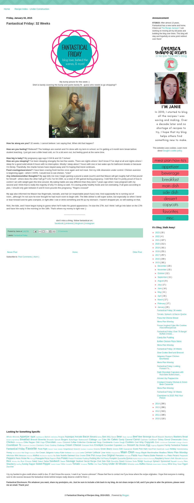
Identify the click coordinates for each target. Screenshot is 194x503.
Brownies (42, 439)
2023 (157, 232)
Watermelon (157, 464)
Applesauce (40, 437)
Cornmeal (172, 442)
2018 (157, 251)
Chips (42, 442)
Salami (41, 461)
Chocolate (51, 442)
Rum (23, 461)
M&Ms (108, 453)
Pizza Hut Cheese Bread (167, 318)
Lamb (77, 453)
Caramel (129, 439)
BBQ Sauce (112, 437)
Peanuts (160, 455)
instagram (89, 223)
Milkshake (10, 455)
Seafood (80, 461)
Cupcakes (118, 445)
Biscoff (155, 437)
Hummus (32, 453)
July (160, 285)
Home (7, 9)
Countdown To (14, 445)
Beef (135, 436)
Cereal (167, 439)
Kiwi (73, 453)
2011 (157, 415)
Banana (93, 437)
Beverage (147, 437)
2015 (157, 262)
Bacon (86, 436)
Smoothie (115, 461)
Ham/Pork (152, 449)
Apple (33, 437)
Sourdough (148, 461)
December (162, 266)
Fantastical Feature (179, 445)
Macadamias (116, 453)
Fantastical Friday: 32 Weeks (169, 392)
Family (167, 445)
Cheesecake (176, 439)
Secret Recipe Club (93, 461)
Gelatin (60, 449)
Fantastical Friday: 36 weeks (169, 310)
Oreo (104, 455)
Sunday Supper (29, 464)
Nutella (64, 455)
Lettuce (97, 452)
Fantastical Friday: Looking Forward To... (168, 367)
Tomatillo (69, 464)
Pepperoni (184, 455)
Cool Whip (139, 442)
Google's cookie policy (172, 151)
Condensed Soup (94, 442)
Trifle (96, 464)
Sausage (71, 461)
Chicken (11, 442)
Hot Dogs (25, 453)
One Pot (90, 455)
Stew (186, 461)
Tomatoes (84, 464)
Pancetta (128, 455)
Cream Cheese (73, 445)
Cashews (144, 440)
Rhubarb (185, 458)
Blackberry (169, 437)
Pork (59, 458)
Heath (167, 449)
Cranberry (40, 445)
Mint (17, 455)
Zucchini (10, 467)
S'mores (28, 461)
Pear (166, 455)
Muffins (36, 455)
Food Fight (43, 449)
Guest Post (138, 449)
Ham (145, 449)
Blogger (125, 495)
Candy (122, 439)
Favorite (32, 448)
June (160, 288)
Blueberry (177, 437)
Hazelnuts (161, 449)
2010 (157, 418)
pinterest (69, 223)
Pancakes (120, 455)
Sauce (63, 461)
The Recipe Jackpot (170, 28)
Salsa (47, 461)
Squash (174, 461)
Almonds (16, 437)
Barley (99, 437)
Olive (77, 455)
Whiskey (164, 464)
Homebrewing (182, 449)
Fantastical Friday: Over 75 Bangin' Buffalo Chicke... (172, 332)
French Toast (53, 449)
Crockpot (99, 445)
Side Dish (106, 461)
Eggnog (154, 445)
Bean (120, 436)
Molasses (23, 455)
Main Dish (128, 452)
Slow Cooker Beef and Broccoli (170, 352)
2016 (157, 259)
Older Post (137, 252)
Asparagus (70, 437)
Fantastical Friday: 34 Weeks (169, 349)
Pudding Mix (94, 458)
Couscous (26, 445)
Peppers (11, 458)
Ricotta (14, 461)
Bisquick (161, 437)
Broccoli (34, 439)
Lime (103, 452)
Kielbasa (68, 453)
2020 (157, 244)
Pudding (86, 458)
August (161, 281)
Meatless (163, 452)
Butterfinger (74, 440)
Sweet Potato (56, 464)
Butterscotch (84, 440)
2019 (157, 248)
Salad (35, 461)
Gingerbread (68, 449)
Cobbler (60, 442)
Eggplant (160, 445)
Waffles (142, 464)
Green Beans (107, 449)
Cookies (130, 442)
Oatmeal (71, 455)
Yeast (179, 464)
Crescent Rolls (88, 445)
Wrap (175, 464)
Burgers (65, 439)
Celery (161, 439)
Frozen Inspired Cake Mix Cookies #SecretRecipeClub (171, 326)
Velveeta (131, 464)
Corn (157, 442)
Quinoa (129, 458)
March (161, 300)
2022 (157, 236)
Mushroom (44, 455)
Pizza (47, 458)
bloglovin (79, 223)
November (162, 270)
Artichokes (54, 437)
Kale (62, 452)
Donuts (142, 445)
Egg (148, 445)
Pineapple (39, 458)
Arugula (61, 437)
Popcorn (53, 458)
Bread (185, 437)
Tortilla (91, 464)
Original (111, 455)
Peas (170, 455)
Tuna (100, 464)
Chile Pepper (30, 442)
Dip (137, 445)
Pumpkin (114, 458)
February (162, 303)
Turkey (105, 464)
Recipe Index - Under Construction (32, 9)
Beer (140, 437)
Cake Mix (106, 439)
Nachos (50, 455)
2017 (157, 255)
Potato (64, 458)
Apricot (48, 437)
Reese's (167, 458)
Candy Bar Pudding (165, 337)
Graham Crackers (87, 449)
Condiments (107, 442)
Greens (116, 449)
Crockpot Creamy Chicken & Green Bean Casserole (172, 383)
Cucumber (109, 445)
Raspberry (159, 458)
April (160, 296)
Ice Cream (41, 452)
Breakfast (25, 439)
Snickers (129, 461)
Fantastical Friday (20, 235)
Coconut (67, 442)
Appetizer (25, 436)
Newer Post (12, 252)
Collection (81, 442)
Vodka (137, 464)
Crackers (33, 445)
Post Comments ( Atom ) (28, 257)
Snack (122, 461)
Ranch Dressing (149, 458)
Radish (135, 458)
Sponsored (166, 461)
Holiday (173, 449)
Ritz (19, 461)
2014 (157, 404)
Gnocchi (77, 449)
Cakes (115, 439)
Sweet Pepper (43, 464)
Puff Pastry (105, 458)
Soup (140, 461)
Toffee (63, 464)
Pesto (18, 458)
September (163, 277)
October (161, 273)
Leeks (82, 453)
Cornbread (164, 442)
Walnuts (149, 464)
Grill (121, 449)
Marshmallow (153, 452)
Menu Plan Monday (165, 322)
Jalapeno (50, 452)
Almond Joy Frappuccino (167, 378)
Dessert (131, 445)
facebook (59, 223)
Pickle (24, 458)
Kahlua (57, 453)
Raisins (140, 458)
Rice (9, 461)
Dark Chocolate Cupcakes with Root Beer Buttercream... (170, 373)
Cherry (185, 440)
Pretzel (71, 458)
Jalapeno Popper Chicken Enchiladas (168, 357)
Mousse (30, 455)
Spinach (157, 461)
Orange (98, 455)
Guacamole (128, 449)
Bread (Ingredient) (13, 440)
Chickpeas (20, 442)
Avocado (79, 437)
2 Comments (63, 231)
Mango (138, 453)
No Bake (57, 455)
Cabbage (93, 439)
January (161, 307)
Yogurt (185, 464)
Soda (135, 461)
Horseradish (17, 453)
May (160, 292)
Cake (100, 440)
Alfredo (9, 437)
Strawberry (11, 464)
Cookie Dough (119, 442)
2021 (157, 240)
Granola (97, 449)
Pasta (134, 455)
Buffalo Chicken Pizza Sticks (169, 341)
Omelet (83, 455)
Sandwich (54, 461)
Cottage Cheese (182, 442)
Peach (140, 455)
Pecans (176, 455)
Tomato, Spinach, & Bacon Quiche (171, 314)
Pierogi (32, 458)
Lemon (89, 452)
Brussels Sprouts (54, 440)
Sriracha (180, 461)
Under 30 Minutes (117, 464)
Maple (144, 452)
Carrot (137, 439)
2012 (157, 411)
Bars (104, 437)
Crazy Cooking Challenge (55, 445)
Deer (125, 445)
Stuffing (19, 464)
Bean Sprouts (128, 437)
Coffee (74, 442)
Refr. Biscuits (176, 458)
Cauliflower (153, 440)
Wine (170, 464)
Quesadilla (122, 458)
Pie (28, 458)
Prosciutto (78, 458)
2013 (157, 407)
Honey (9, 452)
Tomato (76, 464)
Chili (38, 442)
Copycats (149, 442)
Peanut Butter (149, 455)
